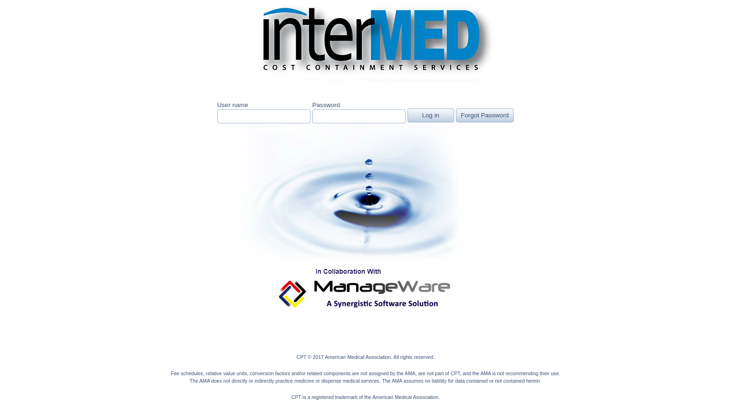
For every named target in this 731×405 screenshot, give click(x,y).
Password (326, 104)
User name (232, 104)
